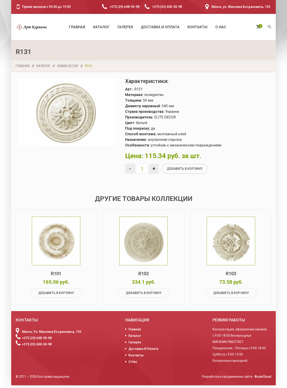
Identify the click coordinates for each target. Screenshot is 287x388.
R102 (143, 276)
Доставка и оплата (160, 27)
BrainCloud (263, 379)
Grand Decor (67, 66)
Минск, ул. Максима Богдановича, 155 (240, 7)
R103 (231, 276)
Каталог (101, 27)
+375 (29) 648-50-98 (124, 7)
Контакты (197, 27)
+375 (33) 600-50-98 (167, 7)
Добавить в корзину (184, 168)
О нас (220, 27)
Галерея (125, 27)
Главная (77, 27)
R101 (56, 276)
